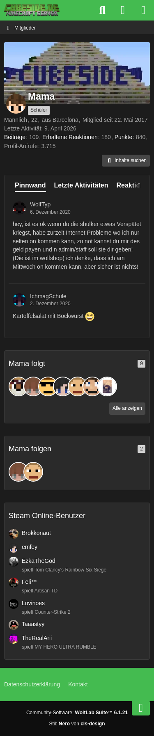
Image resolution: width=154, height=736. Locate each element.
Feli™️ (29, 581)
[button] (126, 161)
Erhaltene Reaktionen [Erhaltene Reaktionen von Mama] (70, 137)
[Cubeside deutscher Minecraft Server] (31, 10)
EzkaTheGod (38, 561)
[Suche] (102, 10)
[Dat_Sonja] (107, 386)
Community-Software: (77, 712)
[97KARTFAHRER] (48, 386)
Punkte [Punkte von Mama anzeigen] (124, 137)
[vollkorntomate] (77, 386)
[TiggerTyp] (18, 386)
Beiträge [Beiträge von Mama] (14, 137)
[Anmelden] (123, 10)
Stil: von (77, 724)
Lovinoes (33, 603)
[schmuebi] (33, 386)
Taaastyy (33, 624)
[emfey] (63, 386)
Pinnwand (30, 185)
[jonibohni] (92, 386)
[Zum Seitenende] (141, 708)
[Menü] (143, 10)
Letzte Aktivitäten (81, 185)
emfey (29, 547)
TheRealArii (37, 638)
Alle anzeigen (127, 408)
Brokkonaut (36, 533)
